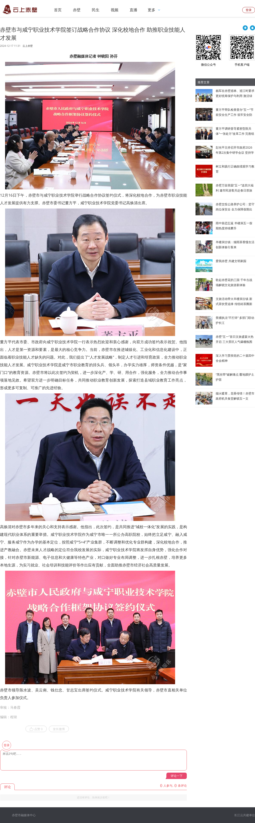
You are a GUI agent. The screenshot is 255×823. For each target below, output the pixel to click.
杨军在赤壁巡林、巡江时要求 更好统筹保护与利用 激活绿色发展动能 (235, 96)
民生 (95, 9)
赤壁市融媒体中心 (24, 815)
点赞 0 (36, 729)
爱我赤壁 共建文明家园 (231, 261)
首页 (58, 9)
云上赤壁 (28, 45)
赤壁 (77, 9)
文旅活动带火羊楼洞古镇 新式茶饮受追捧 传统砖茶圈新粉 (234, 304)
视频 (114, 9)
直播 (133, 9)
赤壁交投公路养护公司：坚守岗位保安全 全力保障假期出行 (235, 209)
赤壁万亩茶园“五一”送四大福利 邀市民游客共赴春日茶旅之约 (235, 190)
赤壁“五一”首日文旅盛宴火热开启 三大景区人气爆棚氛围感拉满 (235, 342)
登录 (249, 10)
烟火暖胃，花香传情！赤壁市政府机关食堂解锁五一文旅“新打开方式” (235, 398)
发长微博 (59, 729)
